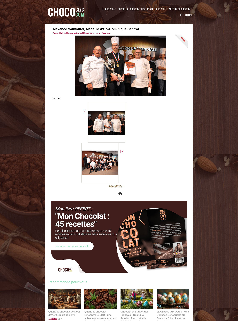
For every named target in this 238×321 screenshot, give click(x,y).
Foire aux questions (165, 303)
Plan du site (127, 303)
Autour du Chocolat (180, 9)
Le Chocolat (109, 9)
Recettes (123, 9)
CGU (88, 303)
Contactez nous (57, 303)
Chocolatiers (137, 9)
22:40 (165, 260)
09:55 (105, 260)
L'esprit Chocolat (157, 9)
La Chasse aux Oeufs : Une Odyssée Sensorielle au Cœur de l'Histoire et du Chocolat (172, 253)
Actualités (186, 15)
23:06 (129, 263)
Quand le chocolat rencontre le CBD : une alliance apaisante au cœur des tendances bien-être (100, 253)
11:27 (58, 257)
